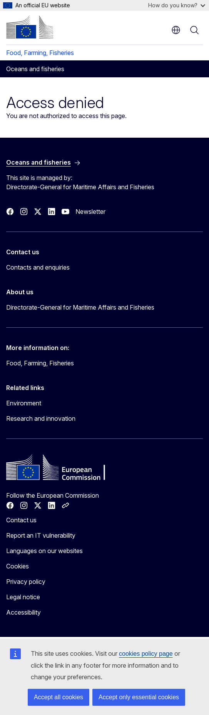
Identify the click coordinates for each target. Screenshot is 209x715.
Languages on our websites (44, 551)
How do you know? (176, 5)
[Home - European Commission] (29, 26)
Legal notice (23, 597)
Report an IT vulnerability (40, 535)
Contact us (21, 520)
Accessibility (23, 612)
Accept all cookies (58, 697)
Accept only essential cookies (139, 697)
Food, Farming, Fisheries (40, 53)
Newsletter (90, 211)
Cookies (17, 566)
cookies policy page (146, 653)
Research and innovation (40, 418)
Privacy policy (25, 581)
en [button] (176, 30)
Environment (23, 403)
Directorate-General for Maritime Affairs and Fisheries (80, 307)
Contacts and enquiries (38, 267)
